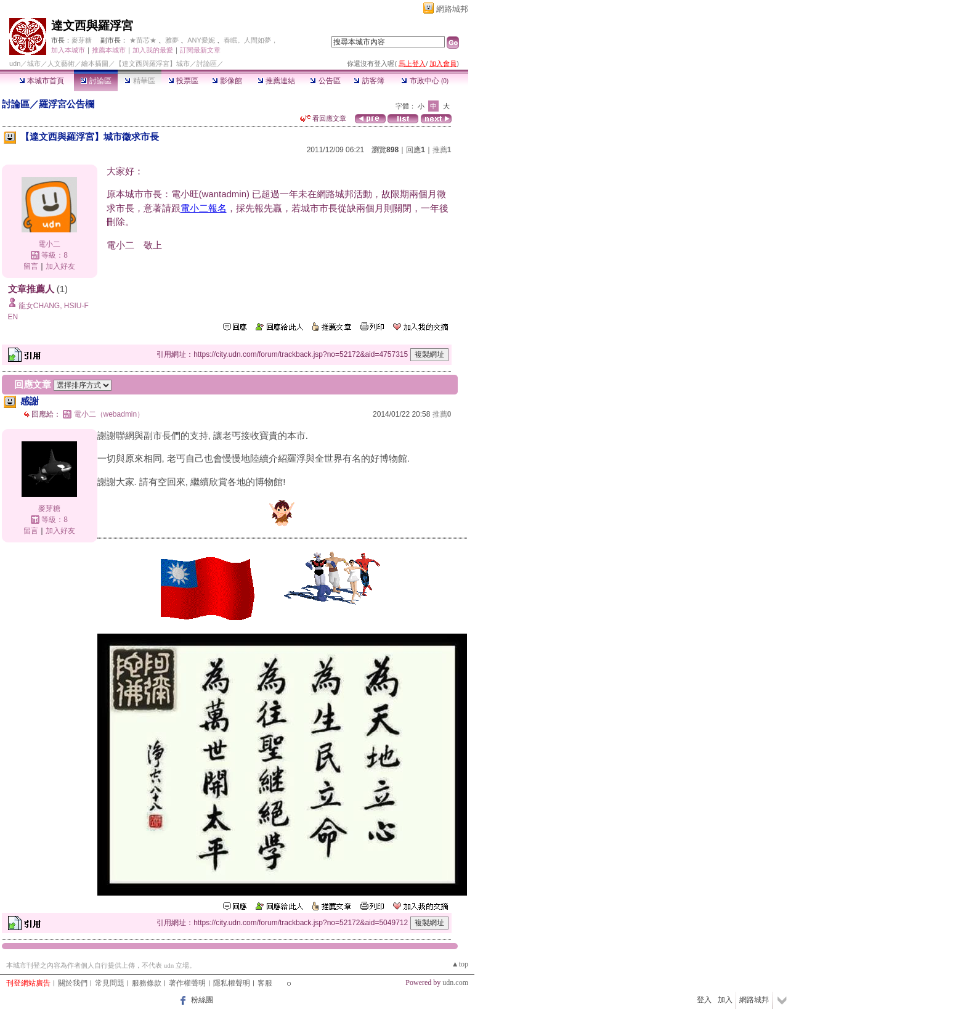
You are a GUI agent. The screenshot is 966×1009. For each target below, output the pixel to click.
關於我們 (72, 983)
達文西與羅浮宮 (92, 25)
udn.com (455, 982)
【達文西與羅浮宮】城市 (152, 63)
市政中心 (424, 80)
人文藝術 (61, 63)
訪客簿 (369, 80)
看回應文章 (323, 118)
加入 (725, 999)
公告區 (325, 80)
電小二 (49, 244)
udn (14, 63)
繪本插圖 (94, 63)
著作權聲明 (187, 983)
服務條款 (146, 983)
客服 (265, 983)
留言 (30, 266)
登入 (704, 999)
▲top (460, 964)
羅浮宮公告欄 (66, 104)
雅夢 (172, 40)
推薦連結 (276, 80)
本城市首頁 (41, 80)
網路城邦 (452, 9)
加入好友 (60, 266)
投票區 (183, 80)
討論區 (96, 80)
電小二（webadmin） (109, 414)
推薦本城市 (109, 50)
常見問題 (109, 983)
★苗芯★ (142, 40)
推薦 (442, 149)
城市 (34, 63)
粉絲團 (202, 999)
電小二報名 (204, 208)
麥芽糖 (81, 40)
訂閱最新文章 (200, 50)
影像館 (227, 80)
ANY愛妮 (201, 40)
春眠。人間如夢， (251, 40)
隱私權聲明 (231, 983)
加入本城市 (68, 50)
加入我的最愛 (152, 50)
